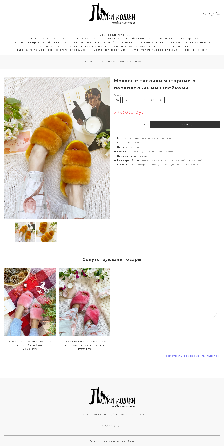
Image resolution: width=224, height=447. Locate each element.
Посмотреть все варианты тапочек (191, 356)
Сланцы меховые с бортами (46, 38)
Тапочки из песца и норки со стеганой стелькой (52, 50)
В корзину (185, 125)
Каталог (84, 415)
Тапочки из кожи (195, 50)
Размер (118, 96)
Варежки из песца (49, 46)
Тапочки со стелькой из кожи (141, 42)
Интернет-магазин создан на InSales (112, 442)
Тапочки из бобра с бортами (177, 38)
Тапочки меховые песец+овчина (135, 46)
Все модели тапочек (115, 35)
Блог (142, 415)
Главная (87, 62)
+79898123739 (112, 427)
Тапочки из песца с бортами (124, 38)
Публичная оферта (123, 415)
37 (125, 100)
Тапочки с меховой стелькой (93, 42)
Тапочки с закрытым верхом (190, 42)
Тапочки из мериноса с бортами (37, 42)
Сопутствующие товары (112, 260)
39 (143, 100)
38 (135, 100)
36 (117, 100)
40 (152, 100)
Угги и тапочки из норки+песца (154, 50)
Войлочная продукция (110, 50)
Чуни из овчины (176, 46)
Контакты (99, 415)
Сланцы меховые (85, 38)
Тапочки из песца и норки (87, 46)
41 (161, 100)
